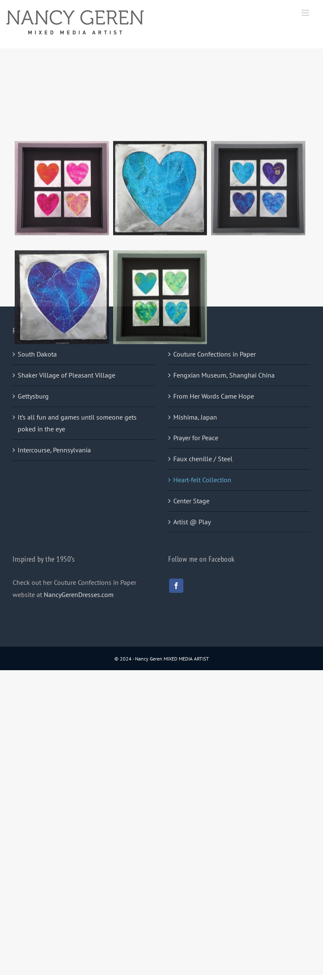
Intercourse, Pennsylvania (54, 450)
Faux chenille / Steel (203, 458)
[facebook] (176, 586)
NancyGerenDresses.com (79, 594)
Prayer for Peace (195, 437)
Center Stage (191, 501)
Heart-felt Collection (202, 480)
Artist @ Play (192, 522)
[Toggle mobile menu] (306, 12)
